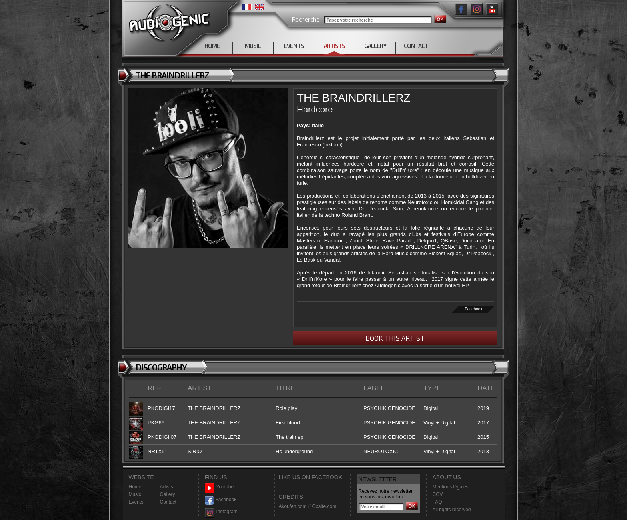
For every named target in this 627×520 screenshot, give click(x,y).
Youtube (219, 487)
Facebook (474, 309)
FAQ (437, 502)
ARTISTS (334, 45)
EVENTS (294, 45)
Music (135, 494)
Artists (166, 487)
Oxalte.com (324, 506)
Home (135, 487)
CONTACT (416, 45)
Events (136, 502)
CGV (438, 494)
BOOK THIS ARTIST (395, 338)
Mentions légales (451, 487)
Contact (168, 502)
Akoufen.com (293, 506)
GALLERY (375, 45)
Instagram (221, 512)
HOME (212, 45)
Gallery (167, 494)
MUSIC (253, 45)
